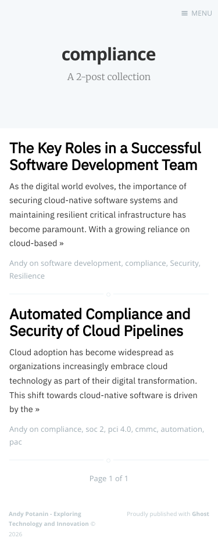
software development (81, 263)
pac (15, 441)
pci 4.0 (119, 429)
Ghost (200, 514)
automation (181, 429)
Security (184, 263)
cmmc (146, 429)
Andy (18, 263)
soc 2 (94, 429)
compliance (145, 263)
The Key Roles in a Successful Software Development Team (105, 156)
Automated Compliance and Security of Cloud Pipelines (99, 322)
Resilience (27, 275)
